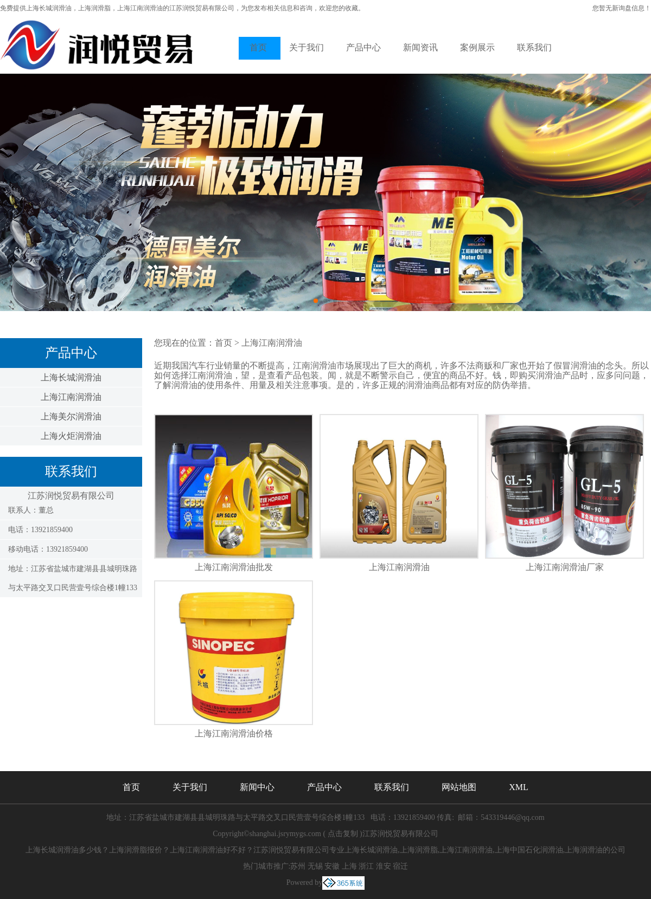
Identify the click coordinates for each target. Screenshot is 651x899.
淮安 (383, 866)
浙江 (366, 866)
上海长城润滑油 (49, 8)
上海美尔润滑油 (71, 416)
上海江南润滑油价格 (234, 733)
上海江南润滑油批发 (234, 567)
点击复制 (343, 834)
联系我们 (534, 47)
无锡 (315, 866)
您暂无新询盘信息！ (621, 8)
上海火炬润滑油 (71, 436)
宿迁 (400, 866)
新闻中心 (257, 787)
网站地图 (459, 787)
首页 (258, 47)
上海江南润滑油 (71, 397)
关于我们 (306, 47)
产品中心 (363, 47)
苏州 (297, 866)
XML (518, 787)
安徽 (332, 866)
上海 (349, 866)
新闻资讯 (420, 47)
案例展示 (477, 47)
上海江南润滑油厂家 (565, 567)
